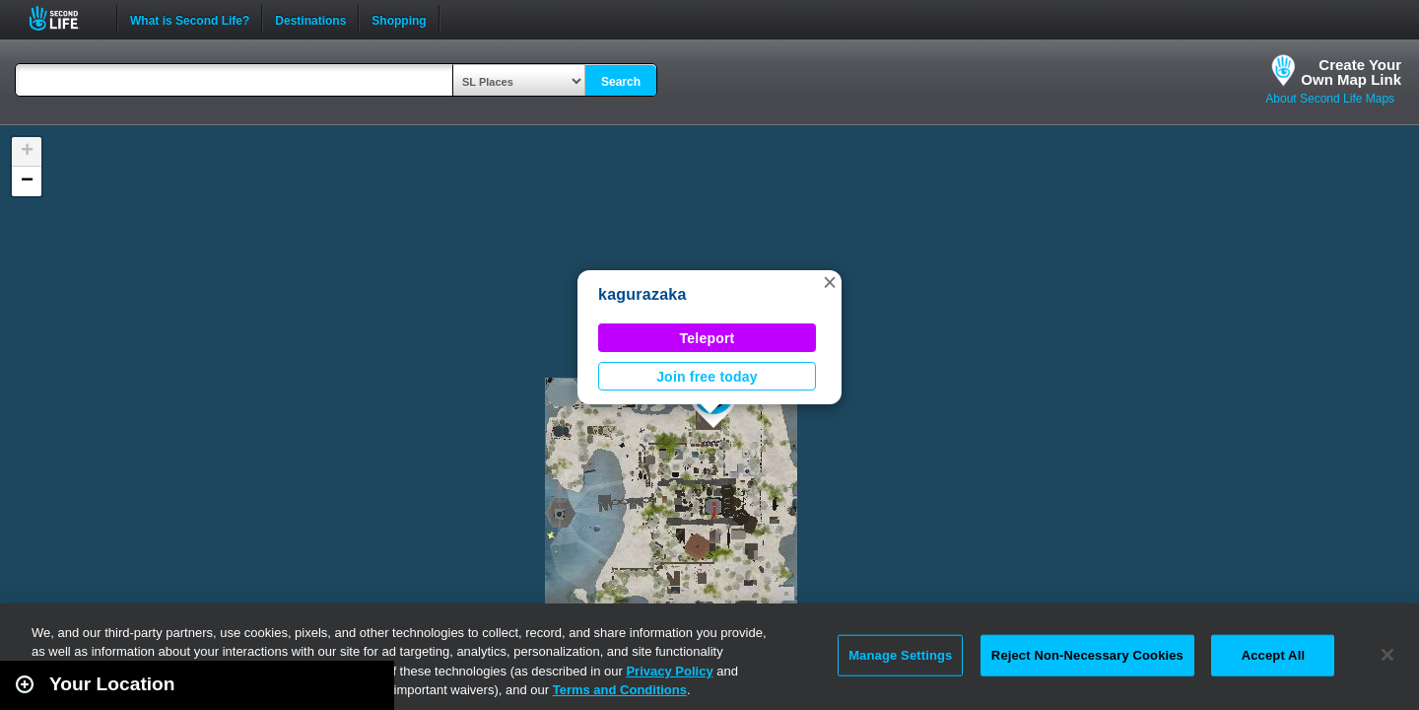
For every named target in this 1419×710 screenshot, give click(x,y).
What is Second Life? (189, 19)
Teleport (707, 338)
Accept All (1273, 655)
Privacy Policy (669, 671)
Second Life (64, 18)
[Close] (1387, 654)
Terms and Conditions (620, 689)
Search (621, 82)
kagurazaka (642, 294)
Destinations (310, 19)
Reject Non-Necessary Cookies (1087, 655)
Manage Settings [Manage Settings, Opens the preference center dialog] (900, 655)
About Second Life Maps (1329, 99)
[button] (830, 282)
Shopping (399, 19)
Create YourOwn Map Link (1351, 72)
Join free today (707, 377)
